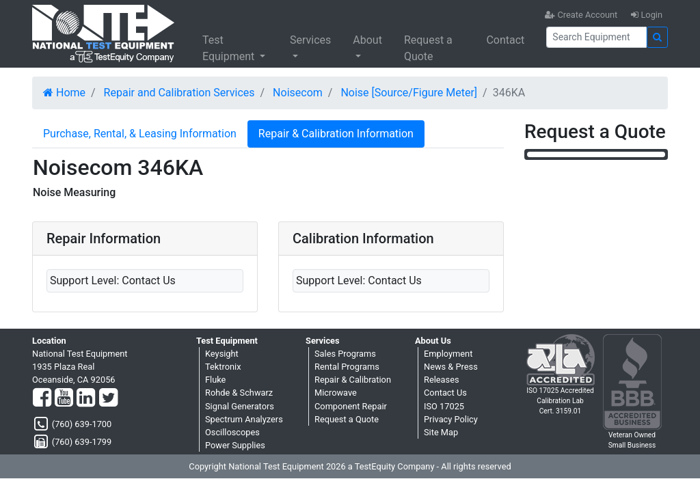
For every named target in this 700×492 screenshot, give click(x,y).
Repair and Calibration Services (179, 92)
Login (646, 15)
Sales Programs (345, 353)
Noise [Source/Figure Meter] (408, 92)
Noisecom (298, 92)
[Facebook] (42, 398)
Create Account (581, 15)
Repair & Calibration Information (336, 133)
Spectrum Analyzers (244, 419)
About (367, 39)
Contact (505, 39)
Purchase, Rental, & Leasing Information (140, 133)
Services (310, 39)
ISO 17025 (444, 406)
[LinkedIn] (86, 398)
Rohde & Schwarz (239, 392)
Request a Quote (428, 48)
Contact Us (445, 392)
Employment (448, 353)
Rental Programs (346, 366)
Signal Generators (239, 406)
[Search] (596, 37)
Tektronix (223, 366)
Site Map (441, 432)
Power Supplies (235, 445)
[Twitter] (108, 398)
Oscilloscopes (232, 432)
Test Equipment (229, 48)
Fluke (215, 379)
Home (64, 92)
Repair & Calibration (352, 379)
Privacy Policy (451, 419)
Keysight (222, 353)
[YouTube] (64, 398)
